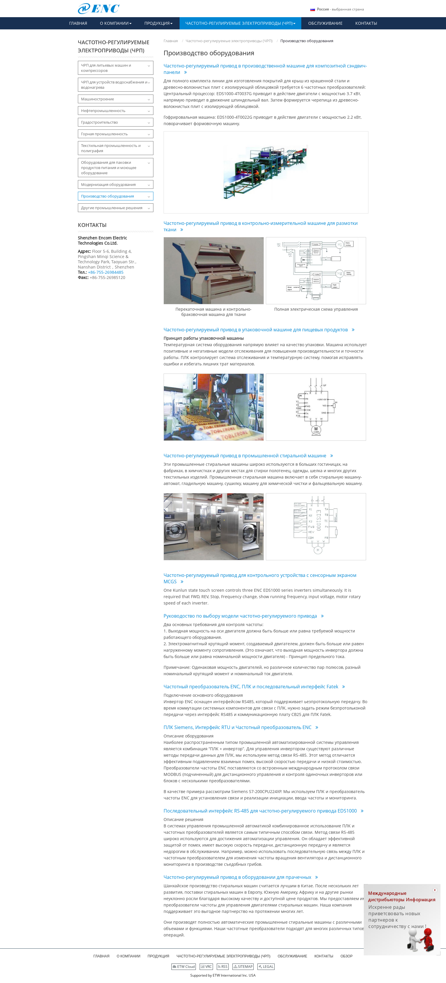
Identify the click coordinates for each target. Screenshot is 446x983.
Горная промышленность (104, 133)
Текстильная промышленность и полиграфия (111, 148)
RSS (223, 966)
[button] (115, 23)
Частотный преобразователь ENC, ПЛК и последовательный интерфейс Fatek (251, 686)
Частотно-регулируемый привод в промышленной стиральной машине (245, 455)
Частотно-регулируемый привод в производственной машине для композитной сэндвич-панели (265, 69)
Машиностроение (97, 99)
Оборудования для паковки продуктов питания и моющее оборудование (108, 167)
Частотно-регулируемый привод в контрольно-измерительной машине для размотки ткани (261, 226)
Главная (171, 40)
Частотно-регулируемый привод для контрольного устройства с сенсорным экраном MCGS (260, 578)
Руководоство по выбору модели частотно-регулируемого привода (241, 616)
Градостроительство (99, 122)
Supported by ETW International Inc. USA (223, 975)
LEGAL (266, 966)
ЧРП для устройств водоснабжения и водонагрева (114, 84)
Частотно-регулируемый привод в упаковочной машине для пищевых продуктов (256, 329)
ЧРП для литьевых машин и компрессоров (106, 68)
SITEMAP (243, 966)
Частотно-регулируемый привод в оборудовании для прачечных (238, 877)
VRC (206, 966)
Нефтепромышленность (103, 110)
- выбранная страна (340, 9)
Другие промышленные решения (111, 207)
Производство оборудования (107, 196)
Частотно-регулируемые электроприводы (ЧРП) (229, 40)
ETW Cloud (184, 966)
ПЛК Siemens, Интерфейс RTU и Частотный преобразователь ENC (238, 727)
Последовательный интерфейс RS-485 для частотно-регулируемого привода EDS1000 (261, 811)
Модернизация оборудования (108, 184)
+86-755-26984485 (105, 272)
